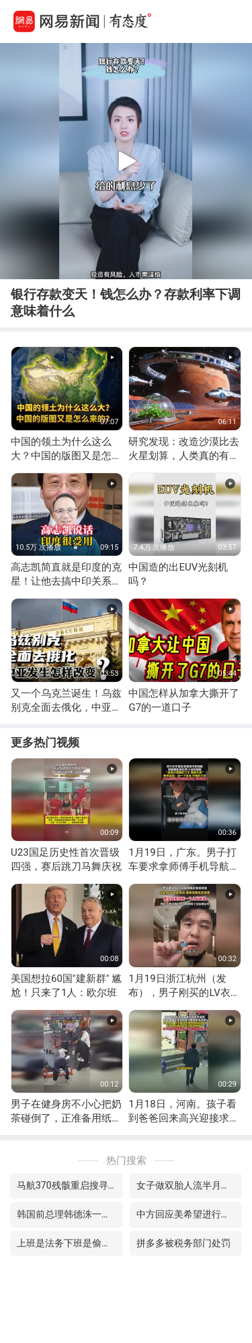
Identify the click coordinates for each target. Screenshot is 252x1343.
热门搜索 (126, 1160)
